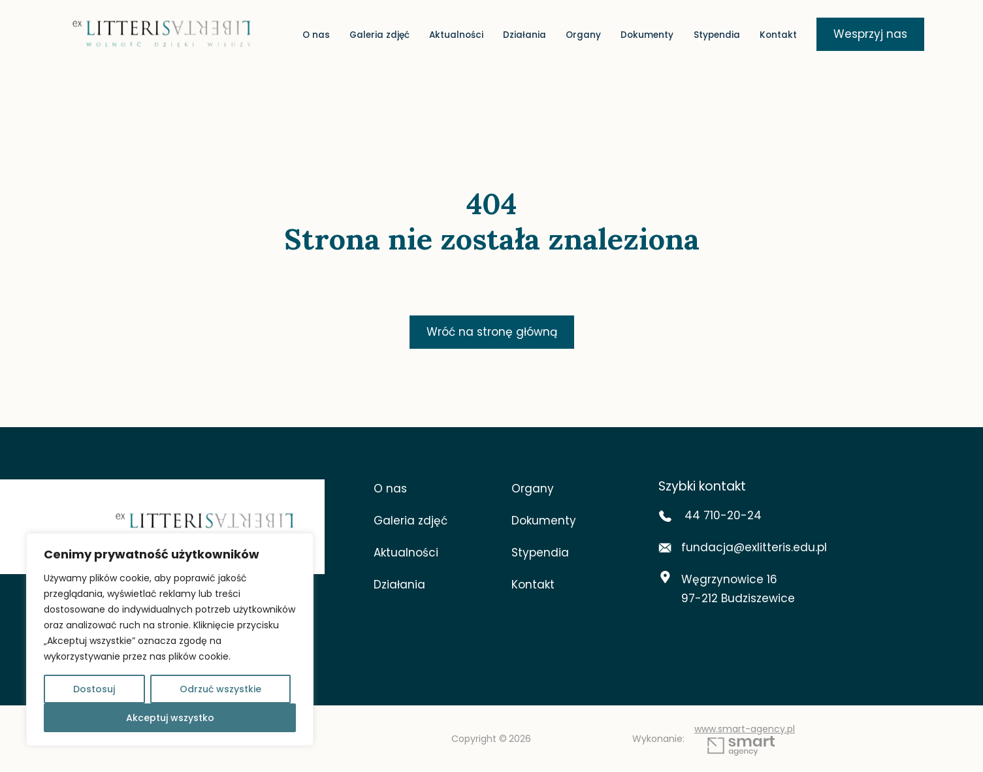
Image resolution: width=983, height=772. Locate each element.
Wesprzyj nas (870, 34)
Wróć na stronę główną (492, 332)
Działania (524, 35)
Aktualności (456, 35)
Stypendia (717, 35)
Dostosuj (94, 689)
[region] (170, 639)
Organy (583, 35)
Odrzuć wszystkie (220, 689)
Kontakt (778, 35)
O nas (316, 35)
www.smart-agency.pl (744, 739)
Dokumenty (646, 35)
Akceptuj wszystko (170, 717)
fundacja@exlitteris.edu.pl (742, 547)
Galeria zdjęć (379, 35)
